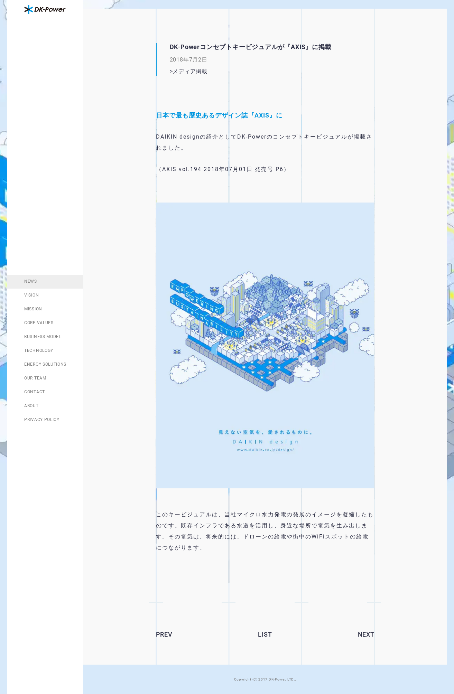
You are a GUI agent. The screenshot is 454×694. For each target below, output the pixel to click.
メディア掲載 (190, 71)
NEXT (366, 634)
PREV (164, 634)
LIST (265, 634)
